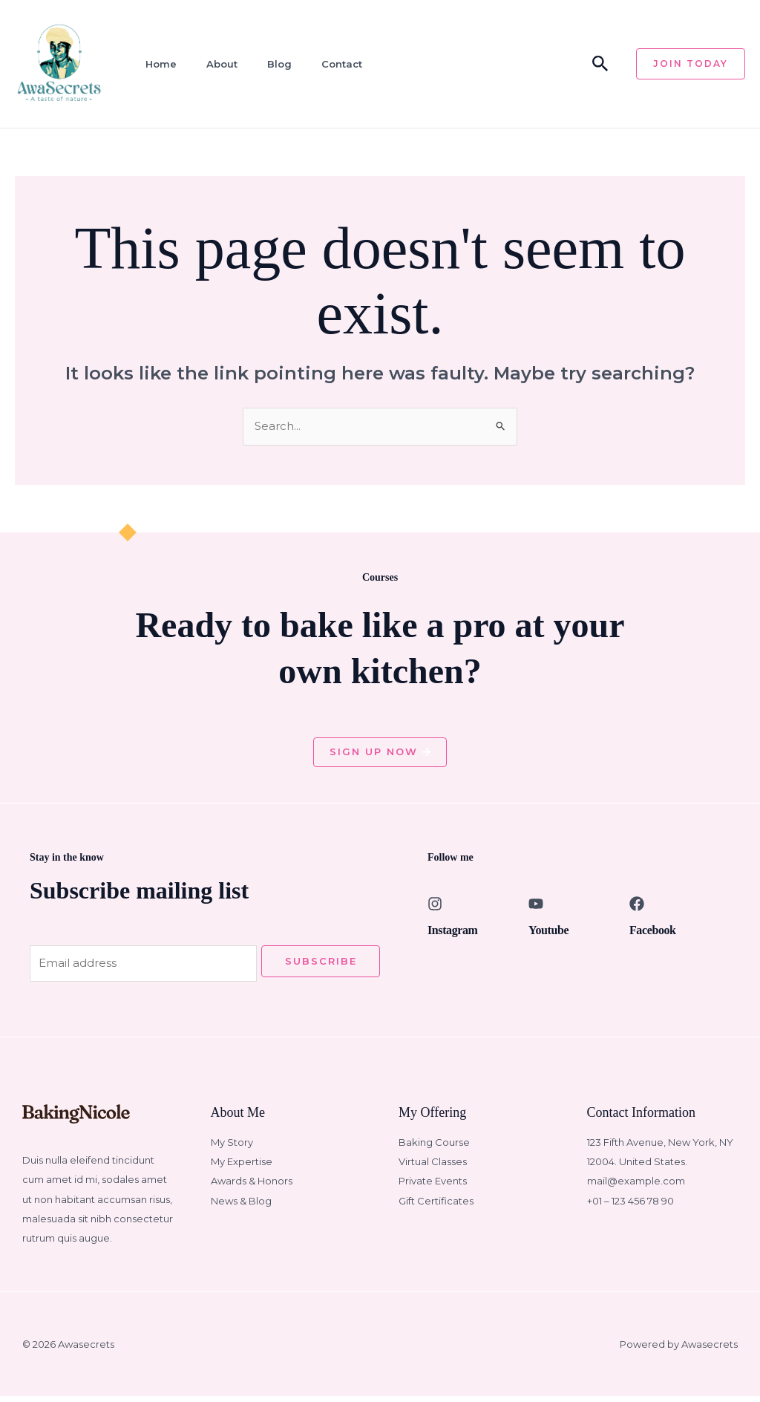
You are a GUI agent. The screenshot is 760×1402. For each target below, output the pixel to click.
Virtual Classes (433, 1167)
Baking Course (434, 1148)
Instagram (453, 933)
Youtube (548, 933)
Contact (329, 64)
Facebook (652, 933)
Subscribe (321, 965)
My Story (232, 1148)
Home (155, 64)
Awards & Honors (251, 1187)
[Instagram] (435, 907)
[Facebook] (636, 907)
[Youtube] (535, 907)
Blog (270, 64)
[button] (600, 64)
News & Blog (241, 1207)
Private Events (433, 1187)
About (214, 64)
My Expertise (241, 1167)
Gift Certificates (436, 1207)
